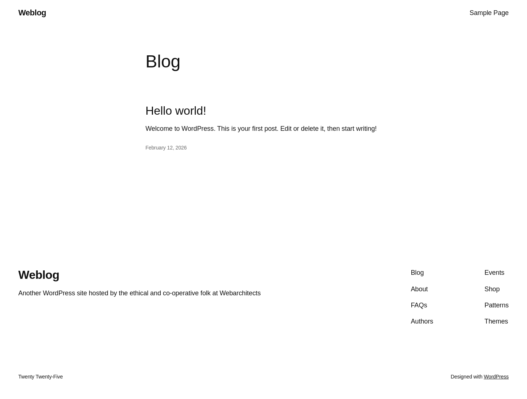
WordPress (496, 377)
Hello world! (176, 110)
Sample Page (489, 12)
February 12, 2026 (166, 148)
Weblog (32, 12)
